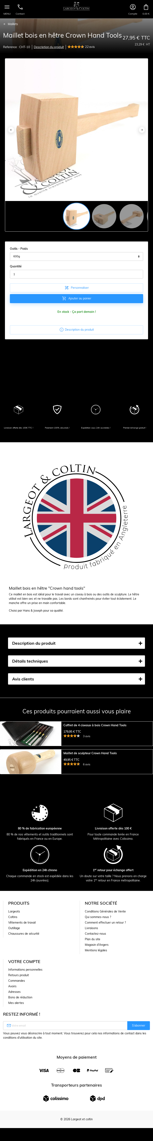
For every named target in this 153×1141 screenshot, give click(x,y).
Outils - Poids (19, 249)
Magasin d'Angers (97, 1017)
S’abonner (138, 1098)
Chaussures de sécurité (23, 1006)
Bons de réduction (20, 1070)
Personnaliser (76, 288)
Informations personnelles (25, 1042)
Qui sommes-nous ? (98, 989)
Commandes (16, 1053)
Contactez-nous (95, 1006)
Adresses (14, 1064)
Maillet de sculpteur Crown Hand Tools (90, 789)
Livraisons (91, 1000)
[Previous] (11, 130)
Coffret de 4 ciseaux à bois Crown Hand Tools (94, 725)
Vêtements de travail (22, 995)
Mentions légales (96, 1023)
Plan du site (92, 1012)
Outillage (14, 1000)
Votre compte (24, 1034)
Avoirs (12, 1059)
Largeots (14, 984)
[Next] (142, 130)
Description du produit (49, 47)
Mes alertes (16, 1075)
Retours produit (18, 1048)
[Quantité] (76, 274)
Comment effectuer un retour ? (105, 995)
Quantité (16, 266)
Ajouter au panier (76, 298)
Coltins (12, 989)
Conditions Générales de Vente (105, 984)
